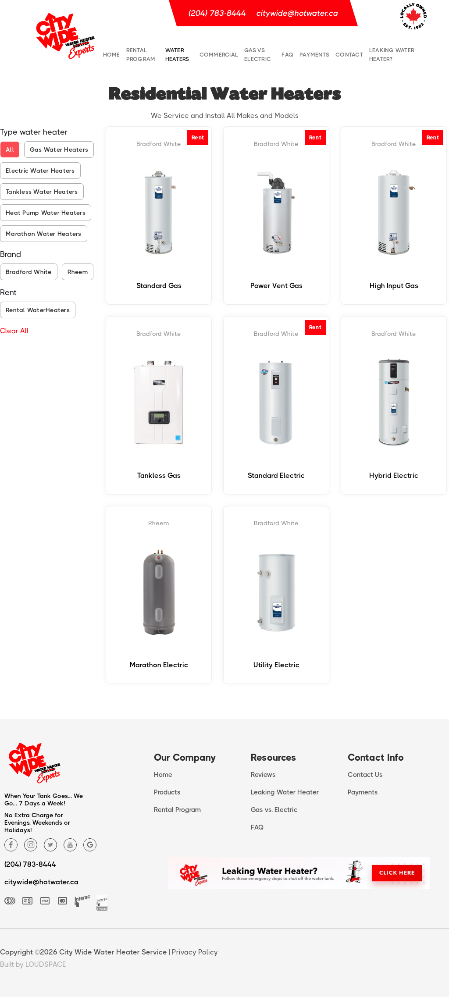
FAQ (287, 54)
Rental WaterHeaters (38, 309)
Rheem (78, 271)
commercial (219, 54)
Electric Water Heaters (40, 170)
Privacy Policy (195, 952)
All (10, 149)
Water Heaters (177, 54)
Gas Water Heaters (59, 149)
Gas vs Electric (257, 54)
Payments (314, 54)
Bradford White (29, 271)
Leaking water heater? (391, 54)
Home (111, 54)
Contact (349, 54)
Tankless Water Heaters (42, 191)
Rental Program (141, 54)
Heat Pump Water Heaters (46, 212)
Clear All (14, 331)
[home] (65, 35)
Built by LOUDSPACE (33, 964)
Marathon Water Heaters (44, 233)
